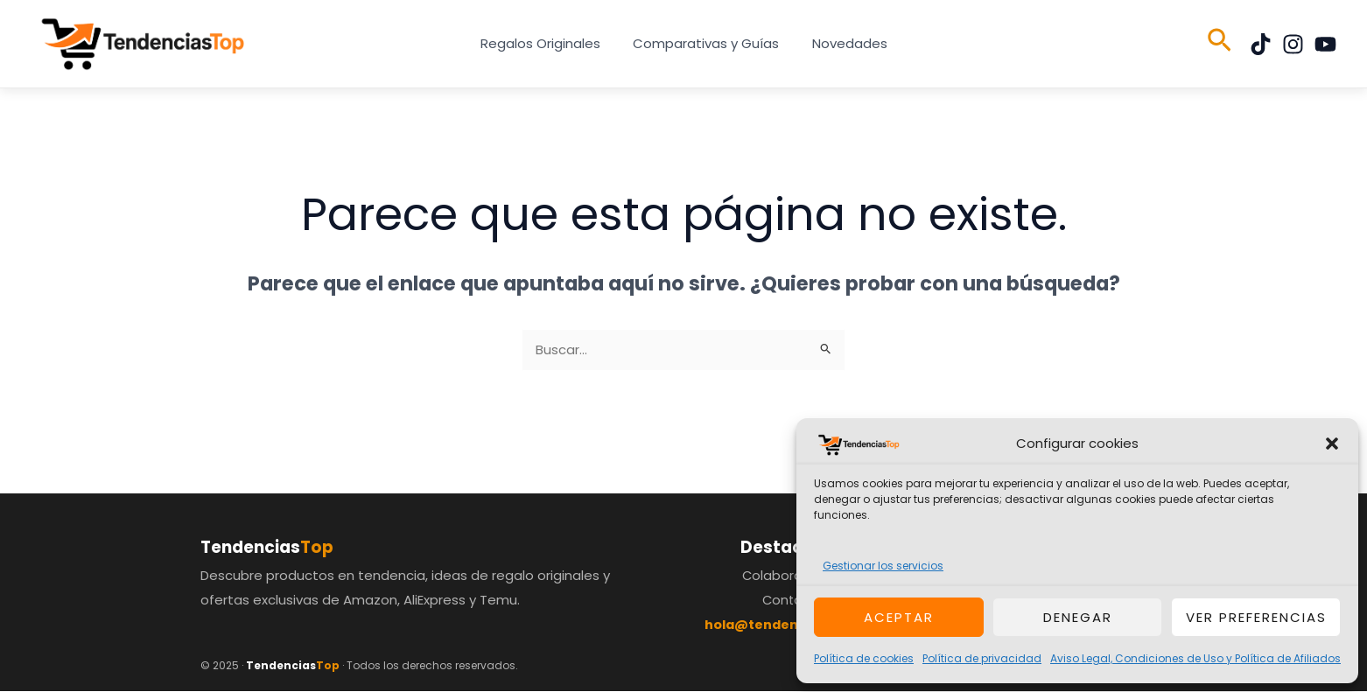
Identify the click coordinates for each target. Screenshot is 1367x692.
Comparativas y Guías (706, 43)
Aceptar (899, 617)
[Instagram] (1293, 44)
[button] (1332, 443)
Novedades (842, 43)
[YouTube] (1325, 44)
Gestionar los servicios (883, 565)
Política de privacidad (981, 658)
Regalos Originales (546, 43)
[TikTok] (1261, 44)
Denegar (1077, 617)
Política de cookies (864, 658)
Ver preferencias (1256, 617)
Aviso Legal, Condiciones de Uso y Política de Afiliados (1195, 658)
